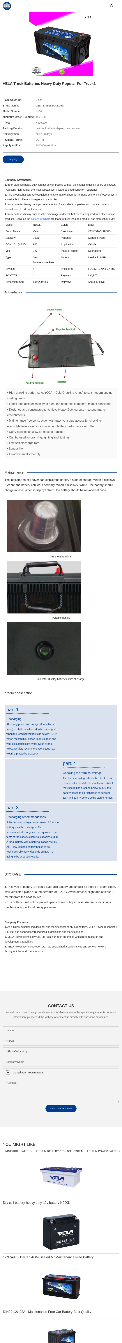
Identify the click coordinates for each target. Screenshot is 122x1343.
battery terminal (40, 218)
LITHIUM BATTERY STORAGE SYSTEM (59, 1152)
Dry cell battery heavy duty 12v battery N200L (36, 1204)
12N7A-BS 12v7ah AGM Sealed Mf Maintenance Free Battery (48, 1259)
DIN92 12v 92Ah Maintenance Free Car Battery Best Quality (47, 1313)
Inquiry (13, 159)
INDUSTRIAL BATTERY (18, 1152)
